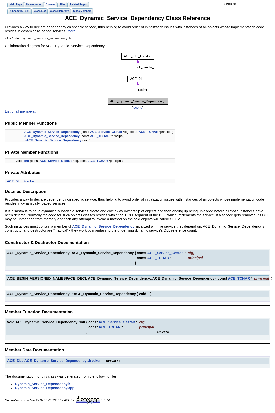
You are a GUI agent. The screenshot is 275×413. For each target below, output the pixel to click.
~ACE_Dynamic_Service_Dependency (53, 141)
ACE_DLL (14, 182)
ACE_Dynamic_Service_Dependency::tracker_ (63, 361)
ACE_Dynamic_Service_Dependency (52, 132)
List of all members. (20, 112)
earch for (230, 4)
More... (73, 31)
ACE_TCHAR (148, 132)
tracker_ (30, 182)
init (26, 161)
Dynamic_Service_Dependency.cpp (44, 388)
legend (137, 108)
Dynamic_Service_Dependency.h (42, 384)
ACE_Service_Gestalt (106, 132)
